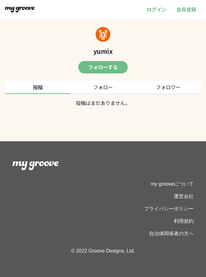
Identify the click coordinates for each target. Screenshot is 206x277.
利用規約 (184, 221)
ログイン (156, 9)
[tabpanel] (103, 103)
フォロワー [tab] (168, 87)
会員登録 (186, 9)
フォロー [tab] (103, 87)
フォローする (103, 67)
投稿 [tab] (38, 87)
